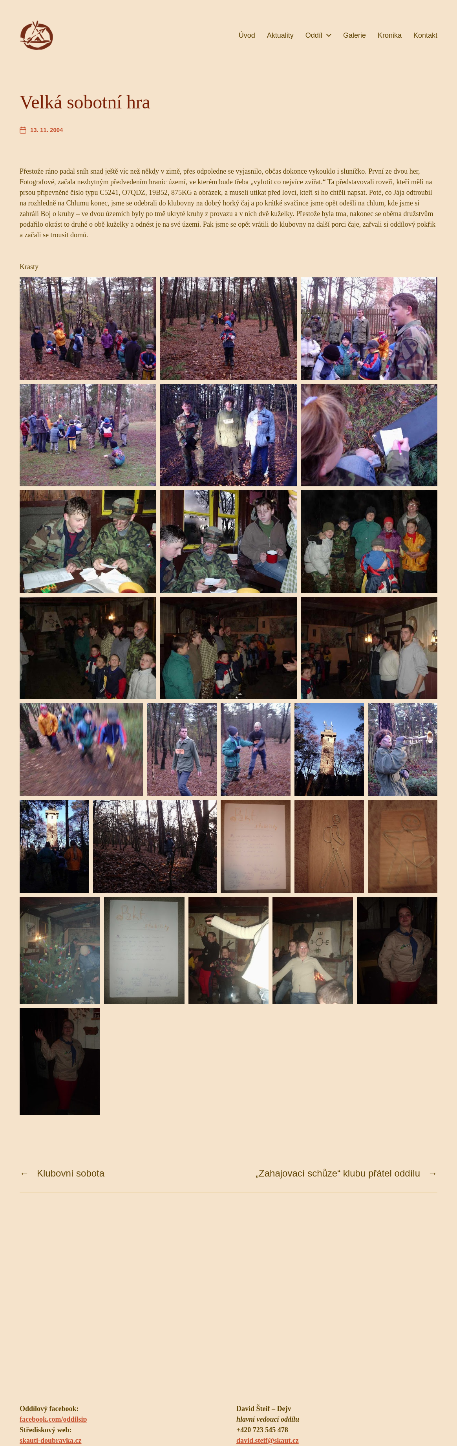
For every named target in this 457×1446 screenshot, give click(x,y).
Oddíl (313, 35)
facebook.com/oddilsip (53, 1419)
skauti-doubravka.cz (51, 1440)
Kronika (390, 35)
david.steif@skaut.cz (267, 1440)
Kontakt (425, 35)
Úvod (247, 35)
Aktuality (280, 35)
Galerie (354, 35)
